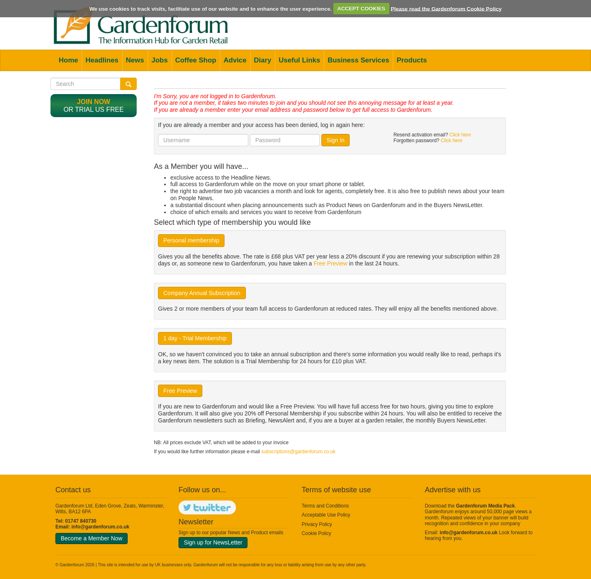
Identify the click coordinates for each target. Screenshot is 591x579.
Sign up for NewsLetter (213, 542)
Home (68, 60)
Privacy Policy (317, 524)
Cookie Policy (316, 533)
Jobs (159, 60)
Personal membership (191, 240)
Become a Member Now (91, 538)
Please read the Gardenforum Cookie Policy (446, 8)
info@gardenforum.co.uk (100, 527)
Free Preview (330, 263)
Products (411, 60)
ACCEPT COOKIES (361, 8)
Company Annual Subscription (202, 293)
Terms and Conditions (325, 506)
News (135, 60)
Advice (235, 60)
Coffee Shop (195, 60)
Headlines (101, 60)
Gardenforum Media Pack (485, 506)
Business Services (358, 60)
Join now (93, 101)
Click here (460, 135)
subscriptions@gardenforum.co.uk (298, 451)
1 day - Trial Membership (195, 338)
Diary (263, 60)
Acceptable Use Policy (326, 515)
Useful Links (299, 60)
